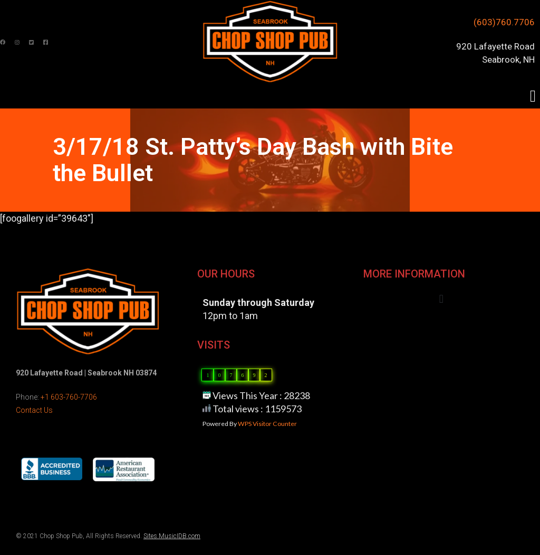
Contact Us (34, 410)
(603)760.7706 (504, 22)
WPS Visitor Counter (267, 424)
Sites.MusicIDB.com (171, 536)
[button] (533, 96)
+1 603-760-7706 (69, 397)
